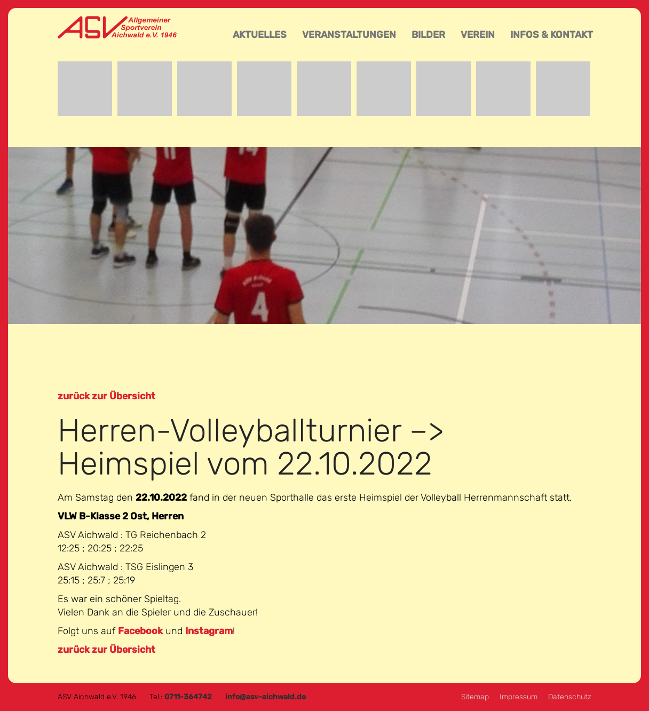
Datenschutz (569, 696)
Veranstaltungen (349, 35)
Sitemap (475, 696)
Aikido (324, 88)
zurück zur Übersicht (106, 396)
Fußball (264, 88)
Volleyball (563, 88)
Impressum (518, 696)
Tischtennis (443, 88)
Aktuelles (260, 35)
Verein (478, 35)
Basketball (144, 88)
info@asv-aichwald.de (265, 696)
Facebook (140, 631)
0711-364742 (188, 696)
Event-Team (204, 88)
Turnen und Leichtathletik (503, 88)
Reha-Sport (384, 88)
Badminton (85, 88)
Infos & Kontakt (551, 35)
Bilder (428, 35)
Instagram (209, 631)
